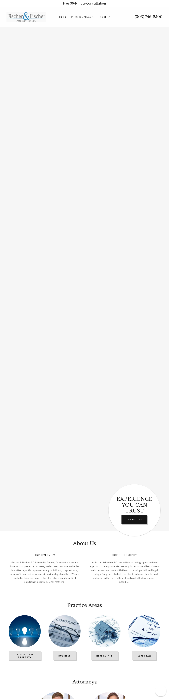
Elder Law (144, 655)
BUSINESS (64, 655)
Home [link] (62, 16)
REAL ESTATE (104, 655)
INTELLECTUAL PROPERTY (25, 656)
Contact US (134, 519)
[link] (26, 16)
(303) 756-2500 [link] (149, 17)
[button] (83, 17)
